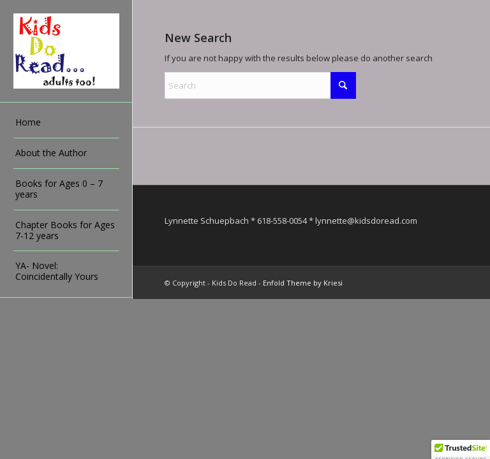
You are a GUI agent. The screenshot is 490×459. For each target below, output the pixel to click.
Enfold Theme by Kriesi (303, 283)
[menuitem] (66, 123)
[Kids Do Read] (66, 51)
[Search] (260, 85)
